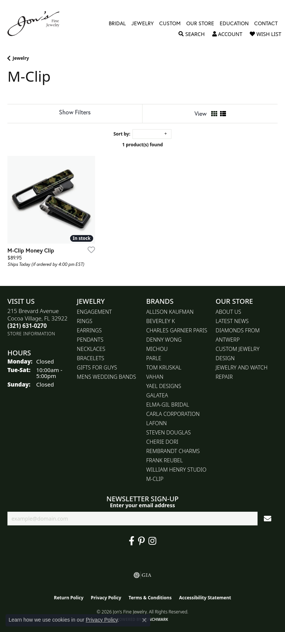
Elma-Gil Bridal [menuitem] (167, 404)
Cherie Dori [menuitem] (162, 441)
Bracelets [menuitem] (90, 358)
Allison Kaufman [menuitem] (170, 311)
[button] (191, 34)
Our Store (200, 23)
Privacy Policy (106, 597)
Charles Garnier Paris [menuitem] (176, 330)
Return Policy (68, 597)
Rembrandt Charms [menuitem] (173, 451)
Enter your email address (142, 505)
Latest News (232, 321)
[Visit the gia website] (142, 575)
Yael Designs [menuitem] (163, 386)
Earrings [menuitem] (89, 330)
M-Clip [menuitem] (155, 478)
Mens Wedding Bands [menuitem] (106, 376)
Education (234, 23)
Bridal (117, 23)
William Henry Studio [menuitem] (176, 469)
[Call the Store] (27, 325)
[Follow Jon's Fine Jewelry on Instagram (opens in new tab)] (152, 541)
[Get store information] (31, 333)
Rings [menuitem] (84, 321)
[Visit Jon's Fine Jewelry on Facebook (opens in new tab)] (131, 541)
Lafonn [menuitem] (156, 423)
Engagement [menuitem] (94, 311)
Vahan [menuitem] (154, 376)
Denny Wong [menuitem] (163, 339)
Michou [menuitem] (157, 348)
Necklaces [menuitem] (91, 348)
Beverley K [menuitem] (160, 321)
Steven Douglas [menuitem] (168, 432)
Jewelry (142, 23)
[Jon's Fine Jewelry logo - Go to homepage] (37, 23)
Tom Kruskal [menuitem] (163, 367)
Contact (266, 23)
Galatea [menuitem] (157, 395)
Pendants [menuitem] (90, 339)
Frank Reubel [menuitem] (164, 460)
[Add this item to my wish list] (89, 249)
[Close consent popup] (144, 620)
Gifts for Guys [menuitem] (97, 367)
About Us (228, 311)
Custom (170, 23)
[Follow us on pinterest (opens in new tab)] (141, 541)
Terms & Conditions (150, 597)
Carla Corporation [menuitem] (173, 413)
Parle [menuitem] (153, 358)
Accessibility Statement (205, 597)
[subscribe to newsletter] (268, 518)
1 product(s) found (142, 144)
